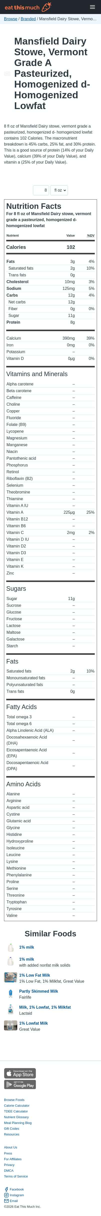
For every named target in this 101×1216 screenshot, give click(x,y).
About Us (10, 1147)
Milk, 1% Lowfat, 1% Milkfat (45, 1007)
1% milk (26, 948)
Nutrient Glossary (16, 1117)
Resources (11, 1134)
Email (11, 1200)
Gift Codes (11, 1128)
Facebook (14, 1189)
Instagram (14, 1195)
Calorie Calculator (17, 1105)
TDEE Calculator (16, 1111)
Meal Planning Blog (18, 1123)
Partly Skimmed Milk (38, 991)
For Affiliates (13, 1159)
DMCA (9, 1170)
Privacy (9, 1165)
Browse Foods (14, 1100)
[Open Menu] (92, 7)
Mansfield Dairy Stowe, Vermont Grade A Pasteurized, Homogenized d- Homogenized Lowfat (52, 73)
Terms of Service (16, 1176)
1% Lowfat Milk (33, 1023)
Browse (10, 19)
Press (8, 1153)
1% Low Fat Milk (34, 975)
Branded (28, 19)
